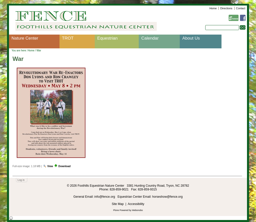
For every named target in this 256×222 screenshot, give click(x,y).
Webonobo (137, 210)
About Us (191, 38)
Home (213, 8)
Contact (240, 8)
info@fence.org (105, 196)
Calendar (149, 38)
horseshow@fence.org (167, 196)
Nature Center (25, 38)
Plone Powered (120, 210)
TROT (68, 38)
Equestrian (107, 38)
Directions (226, 8)
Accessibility (136, 204)
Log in (21, 180)
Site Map (118, 204)
